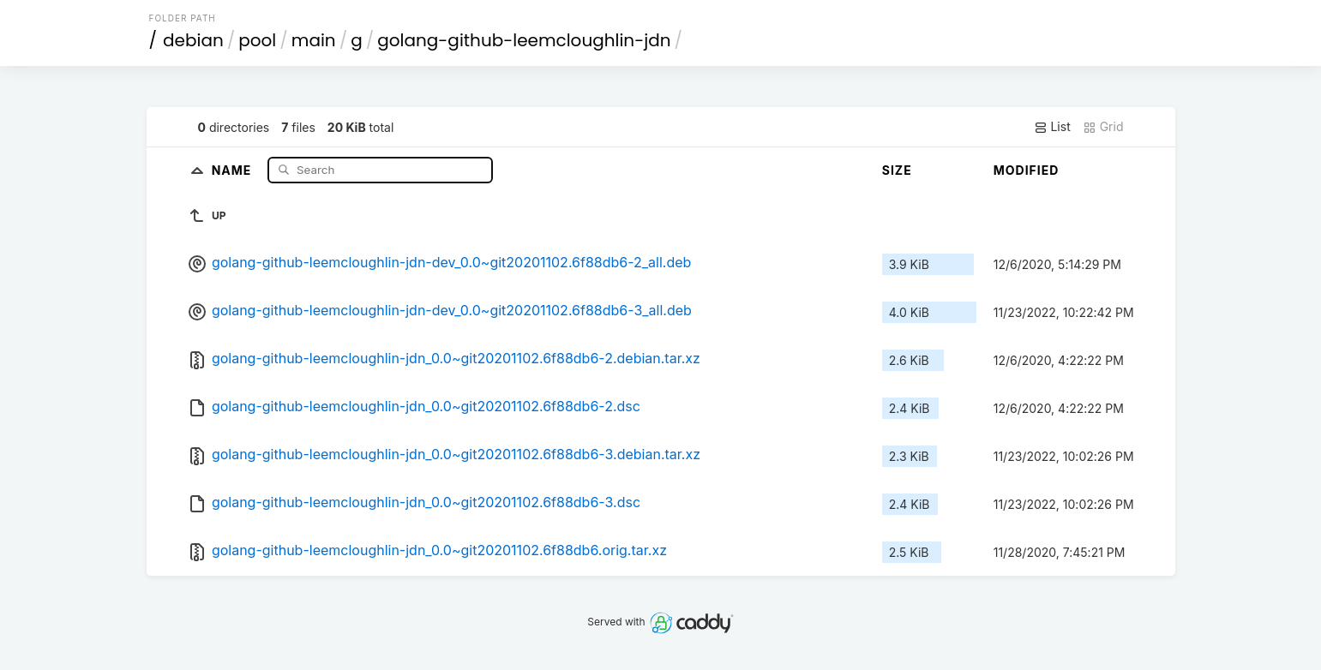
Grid (1103, 127)
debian (193, 40)
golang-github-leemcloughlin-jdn (523, 40)
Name (233, 169)
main (313, 40)
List (1052, 127)
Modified (1027, 170)
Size (897, 170)
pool (257, 40)
